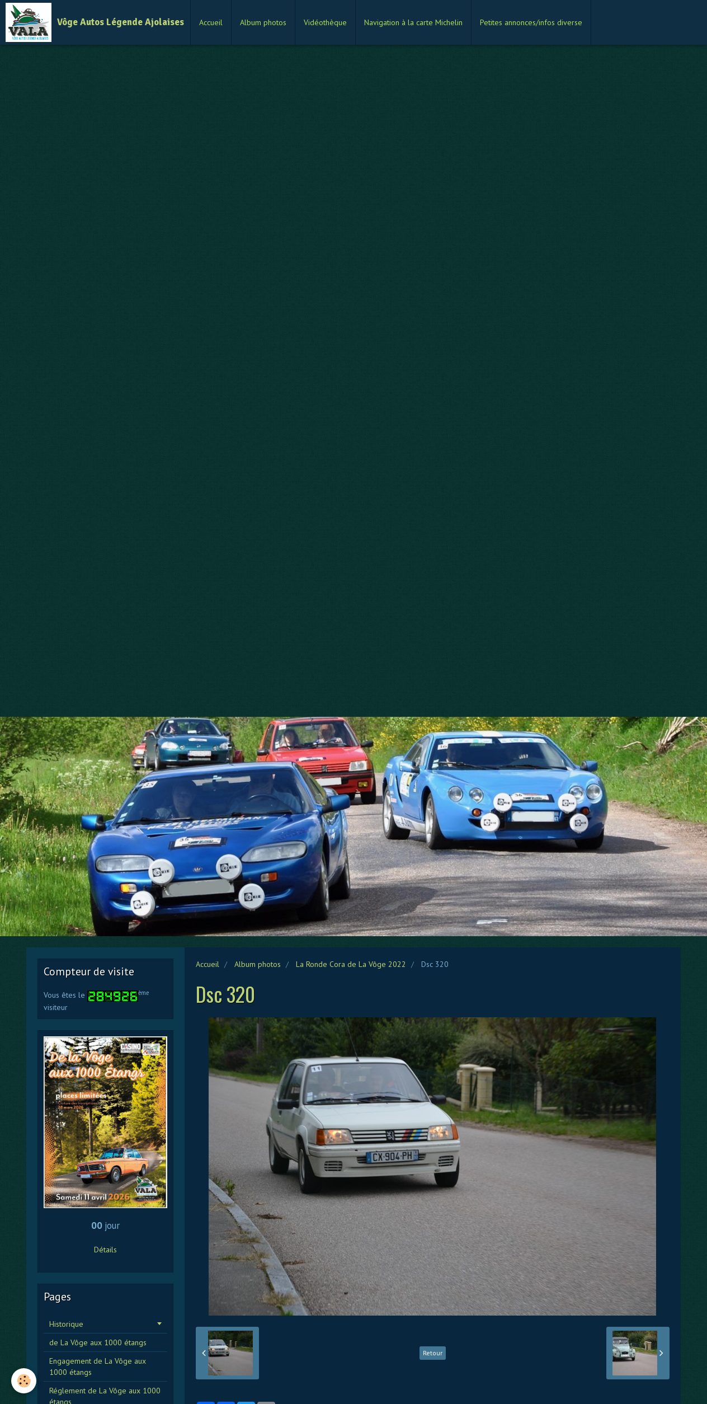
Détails (105, 1250)
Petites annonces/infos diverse (531, 22)
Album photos (263, 22)
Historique (66, 1324)
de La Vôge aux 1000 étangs (98, 1342)
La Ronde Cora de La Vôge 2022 (351, 964)
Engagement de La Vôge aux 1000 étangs (97, 1366)
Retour (432, 1353)
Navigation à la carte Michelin (413, 22)
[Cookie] (23, 1380)
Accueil (211, 22)
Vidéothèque (325, 22)
